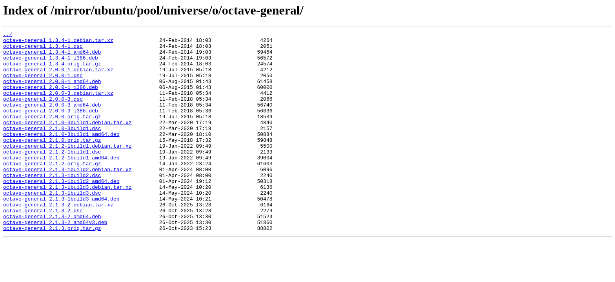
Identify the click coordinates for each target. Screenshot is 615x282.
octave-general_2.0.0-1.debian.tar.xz (58, 77)
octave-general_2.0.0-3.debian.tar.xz (58, 105)
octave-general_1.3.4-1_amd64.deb (52, 56)
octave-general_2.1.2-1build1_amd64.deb (61, 183)
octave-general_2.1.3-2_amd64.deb (52, 253)
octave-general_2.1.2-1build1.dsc (52, 176)
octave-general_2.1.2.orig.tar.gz (52, 190)
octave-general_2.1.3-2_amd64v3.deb (55, 260)
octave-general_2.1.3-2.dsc (43, 246)
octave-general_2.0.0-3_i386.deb (50, 126)
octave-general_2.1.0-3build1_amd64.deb (61, 155)
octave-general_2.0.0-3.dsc (43, 112)
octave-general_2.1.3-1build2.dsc (52, 204)
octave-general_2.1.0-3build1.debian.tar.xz (67, 141)
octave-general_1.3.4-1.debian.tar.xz (58, 42)
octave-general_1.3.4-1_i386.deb (50, 63)
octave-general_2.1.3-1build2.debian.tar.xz (67, 197)
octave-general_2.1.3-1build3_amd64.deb (61, 232)
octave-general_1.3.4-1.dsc (43, 49)
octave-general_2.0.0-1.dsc (43, 84)
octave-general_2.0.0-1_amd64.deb (52, 91)
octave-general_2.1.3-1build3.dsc (52, 225)
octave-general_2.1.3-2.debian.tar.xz (58, 239)
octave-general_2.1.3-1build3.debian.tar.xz (67, 218)
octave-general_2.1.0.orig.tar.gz (52, 162)
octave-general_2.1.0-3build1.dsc (52, 148)
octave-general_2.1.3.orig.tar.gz (52, 267)
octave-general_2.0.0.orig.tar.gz (52, 133)
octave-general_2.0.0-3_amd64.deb (52, 119)
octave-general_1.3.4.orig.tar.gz (52, 70)
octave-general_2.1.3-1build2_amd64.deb (61, 211)
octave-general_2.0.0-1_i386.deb (50, 98)
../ (7, 35)
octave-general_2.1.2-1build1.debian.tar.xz (67, 169)
